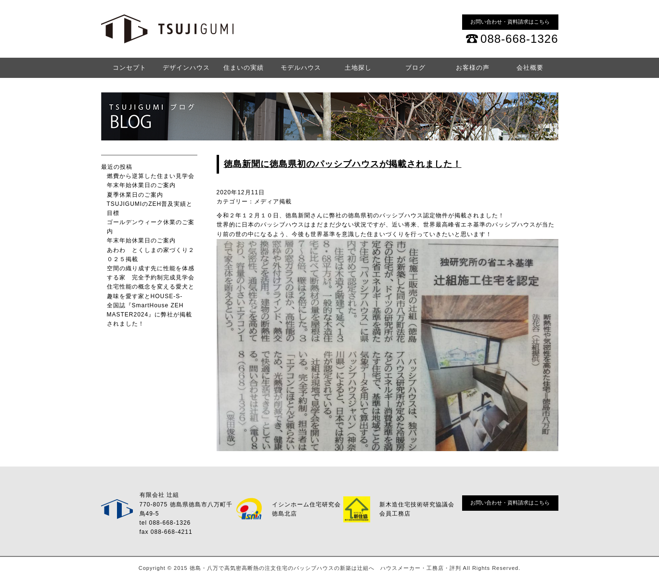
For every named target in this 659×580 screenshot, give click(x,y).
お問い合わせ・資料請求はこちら (510, 22)
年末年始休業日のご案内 (141, 185)
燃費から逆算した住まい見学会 (150, 176)
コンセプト (129, 67)
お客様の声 (473, 67)
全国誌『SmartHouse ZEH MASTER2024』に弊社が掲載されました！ (150, 314)
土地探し (358, 67)
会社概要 (530, 67)
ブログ (415, 67)
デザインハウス (186, 67)
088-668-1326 (519, 38)
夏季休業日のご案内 (135, 194)
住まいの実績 (243, 67)
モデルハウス (301, 67)
